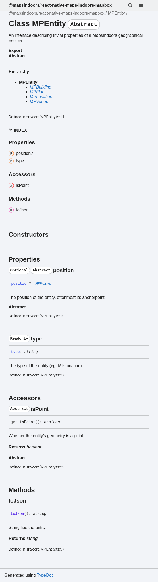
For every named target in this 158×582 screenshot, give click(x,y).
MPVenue (39, 101)
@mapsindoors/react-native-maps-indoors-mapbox (60, 5)
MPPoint (43, 284)
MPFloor (38, 92)
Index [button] (18, 130)
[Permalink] (78, 270)
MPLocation (41, 96)
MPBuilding (40, 87)
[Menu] (144, 5)
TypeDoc (45, 575)
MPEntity (116, 13)
